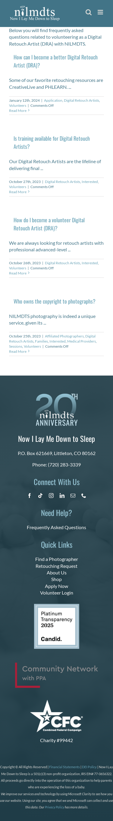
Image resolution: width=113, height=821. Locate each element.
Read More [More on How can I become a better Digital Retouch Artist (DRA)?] (18, 110)
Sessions (15, 346)
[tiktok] (40, 495)
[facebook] (29, 495)
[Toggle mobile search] (89, 12)
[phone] (83, 495)
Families (41, 341)
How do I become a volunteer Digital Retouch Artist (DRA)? (49, 224)
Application (53, 100)
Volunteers (17, 105)
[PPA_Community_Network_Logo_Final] (56, 665)
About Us (57, 572)
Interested (90, 181)
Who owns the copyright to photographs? (55, 301)
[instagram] (51, 495)
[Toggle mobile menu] (101, 12)
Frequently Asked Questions (56, 527)
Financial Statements (64, 767)
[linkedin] (62, 495)
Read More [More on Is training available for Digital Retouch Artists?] (18, 192)
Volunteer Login (56, 592)
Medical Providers (81, 341)
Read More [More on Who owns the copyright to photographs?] (18, 351)
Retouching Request (56, 566)
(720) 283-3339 (64, 464)
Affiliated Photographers (64, 336)
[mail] (73, 495)
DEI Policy (89, 767)
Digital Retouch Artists (81, 100)
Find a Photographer (56, 559)
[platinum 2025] (56, 606)
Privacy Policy (54, 807)
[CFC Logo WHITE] (56, 702)
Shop (56, 579)
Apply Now (56, 586)
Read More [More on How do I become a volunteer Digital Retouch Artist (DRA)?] (18, 273)
